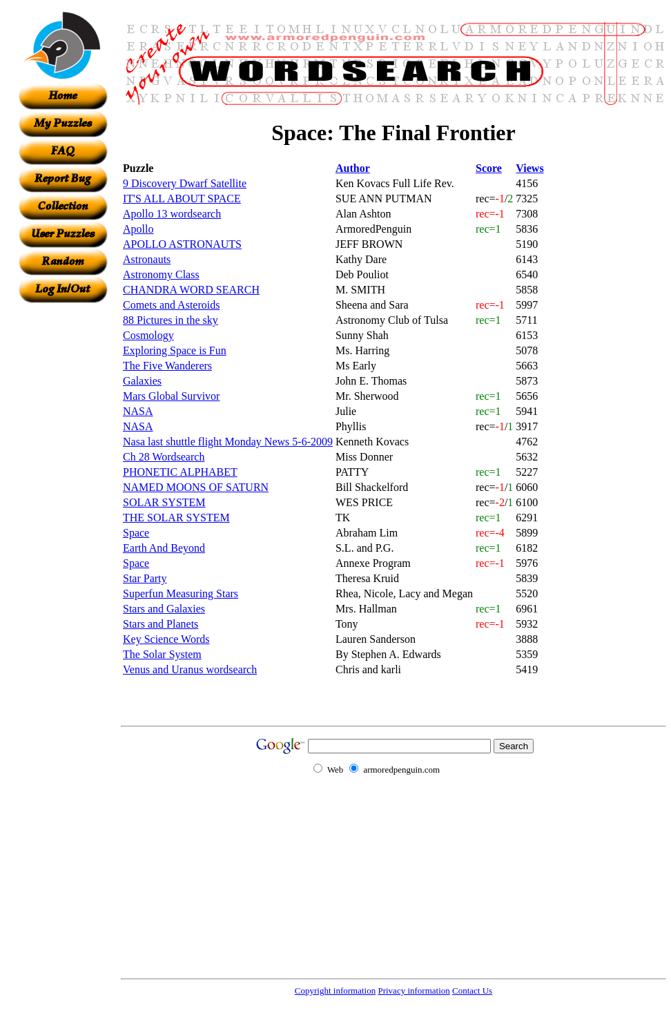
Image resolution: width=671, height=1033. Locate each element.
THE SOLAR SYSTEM (176, 517)
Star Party (145, 578)
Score (489, 168)
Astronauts (147, 259)
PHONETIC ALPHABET (180, 472)
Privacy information (413, 990)
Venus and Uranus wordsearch (190, 669)
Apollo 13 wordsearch (172, 214)
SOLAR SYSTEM (164, 502)
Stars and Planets (160, 624)
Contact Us (472, 990)
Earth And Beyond (164, 548)
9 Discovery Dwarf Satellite (184, 183)
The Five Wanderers (167, 365)
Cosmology (148, 335)
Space (136, 533)
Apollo (138, 229)
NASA (138, 411)
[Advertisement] (63, 510)
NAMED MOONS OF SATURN (196, 487)
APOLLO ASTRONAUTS (182, 244)
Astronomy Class (161, 274)
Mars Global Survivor (171, 396)
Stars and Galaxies (164, 609)
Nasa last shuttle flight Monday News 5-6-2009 (228, 441)
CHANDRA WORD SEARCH (191, 290)
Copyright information (335, 990)
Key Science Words (166, 639)
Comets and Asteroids (171, 305)
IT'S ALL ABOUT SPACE (182, 198)
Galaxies (142, 381)
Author (353, 168)
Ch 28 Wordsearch (163, 457)
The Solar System (162, 654)
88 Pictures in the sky (170, 320)
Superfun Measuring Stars (180, 593)
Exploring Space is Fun (174, 350)
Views (529, 168)
